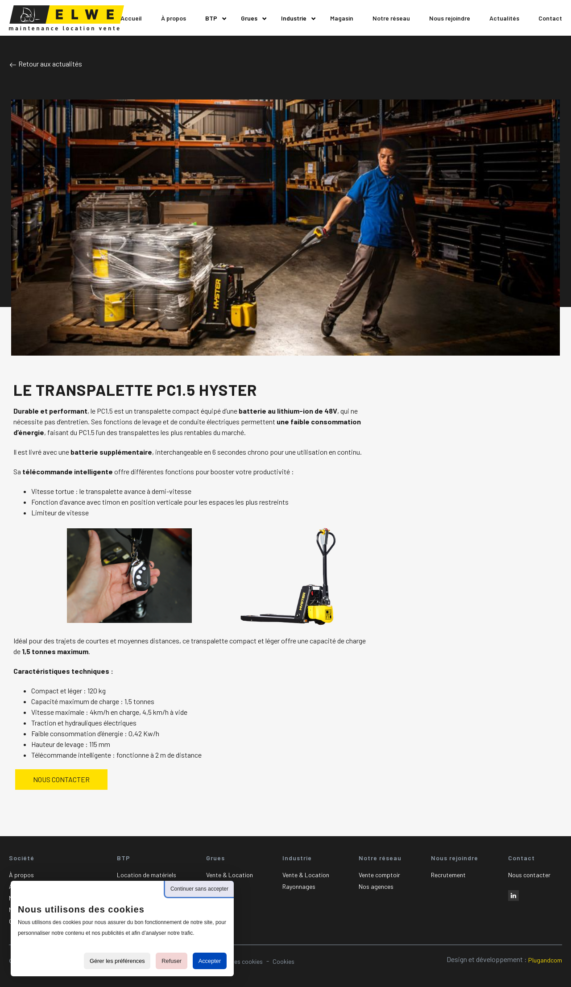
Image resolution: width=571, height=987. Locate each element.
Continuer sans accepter (199, 889)
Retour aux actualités (45, 63)
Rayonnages (298, 886)
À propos (21, 875)
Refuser (171, 961)
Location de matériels (146, 875)
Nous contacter (529, 875)
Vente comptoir (379, 875)
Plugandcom (545, 960)
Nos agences (376, 886)
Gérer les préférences (117, 961)
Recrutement (448, 875)
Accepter (210, 961)
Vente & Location (229, 875)
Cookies (283, 961)
